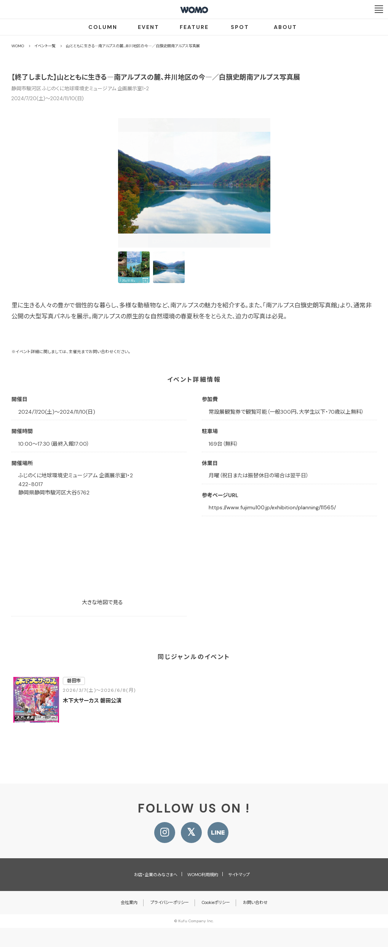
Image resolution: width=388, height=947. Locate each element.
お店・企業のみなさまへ (155, 874)
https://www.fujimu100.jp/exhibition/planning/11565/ (272, 507)
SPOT (240, 27)
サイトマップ (239, 874)
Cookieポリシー (216, 902)
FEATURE (194, 27)
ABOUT (285, 27)
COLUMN (102, 27)
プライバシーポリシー (169, 902)
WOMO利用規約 (202, 874)
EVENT (148, 27)
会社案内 (129, 902)
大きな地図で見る (102, 602)
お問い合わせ (255, 902)
